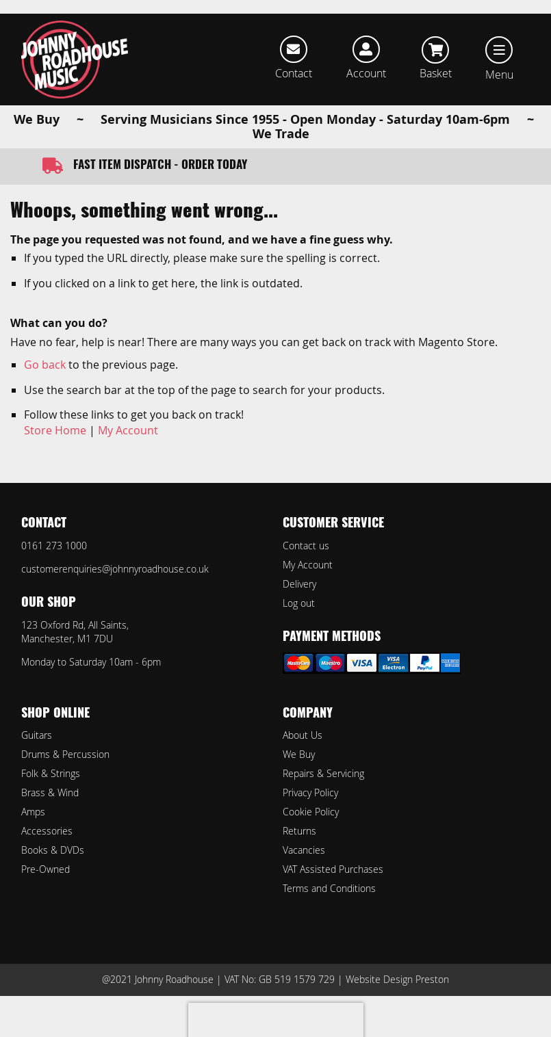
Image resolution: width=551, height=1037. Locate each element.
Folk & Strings (50, 773)
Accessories (47, 830)
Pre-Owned (45, 869)
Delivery (299, 583)
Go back (45, 364)
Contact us (306, 545)
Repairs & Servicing (323, 773)
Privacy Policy (310, 792)
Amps (33, 811)
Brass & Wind (50, 792)
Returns (299, 830)
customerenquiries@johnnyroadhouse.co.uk (115, 568)
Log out (299, 602)
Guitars (36, 734)
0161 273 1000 (54, 545)
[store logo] (74, 59)
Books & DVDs (52, 849)
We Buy (299, 754)
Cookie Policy (311, 811)
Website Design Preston (397, 979)
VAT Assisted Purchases (333, 869)
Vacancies (304, 849)
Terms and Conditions (329, 888)
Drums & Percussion (65, 754)
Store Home (55, 430)
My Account (128, 430)
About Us (302, 734)
